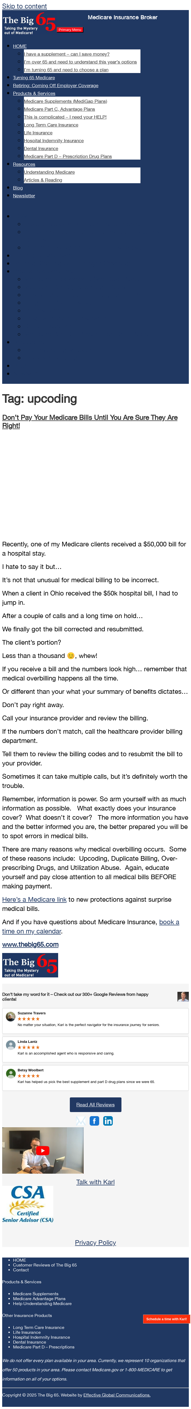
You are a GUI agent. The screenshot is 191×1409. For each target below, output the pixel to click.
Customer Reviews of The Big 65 (45, 1264)
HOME (20, 46)
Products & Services (34, 93)
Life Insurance (38, 132)
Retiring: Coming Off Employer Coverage (55, 85)
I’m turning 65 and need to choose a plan (66, 69)
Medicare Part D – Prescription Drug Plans (68, 156)
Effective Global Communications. (117, 1394)
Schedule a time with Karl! (166, 1319)
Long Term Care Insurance (51, 125)
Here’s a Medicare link (34, 899)
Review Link (95, 1049)
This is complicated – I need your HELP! (65, 117)
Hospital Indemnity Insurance (54, 140)
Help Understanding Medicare (42, 1303)
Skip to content (24, 6)
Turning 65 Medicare (34, 77)
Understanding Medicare (49, 172)
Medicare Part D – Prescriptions (43, 1346)
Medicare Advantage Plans (39, 1298)
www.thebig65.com (30, 944)
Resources (24, 164)
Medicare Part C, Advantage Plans (59, 109)
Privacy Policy (95, 1242)
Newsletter (24, 195)
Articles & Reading (43, 180)
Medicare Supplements (35, 1293)
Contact (21, 1269)
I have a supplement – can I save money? (66, 54)
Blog (18, 188)
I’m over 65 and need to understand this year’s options (80, 62)
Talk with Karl (95, 1182)
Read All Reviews (95, 1104)
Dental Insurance (41, 148)
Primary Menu (70, 30)
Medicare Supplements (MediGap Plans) (65, 101)
